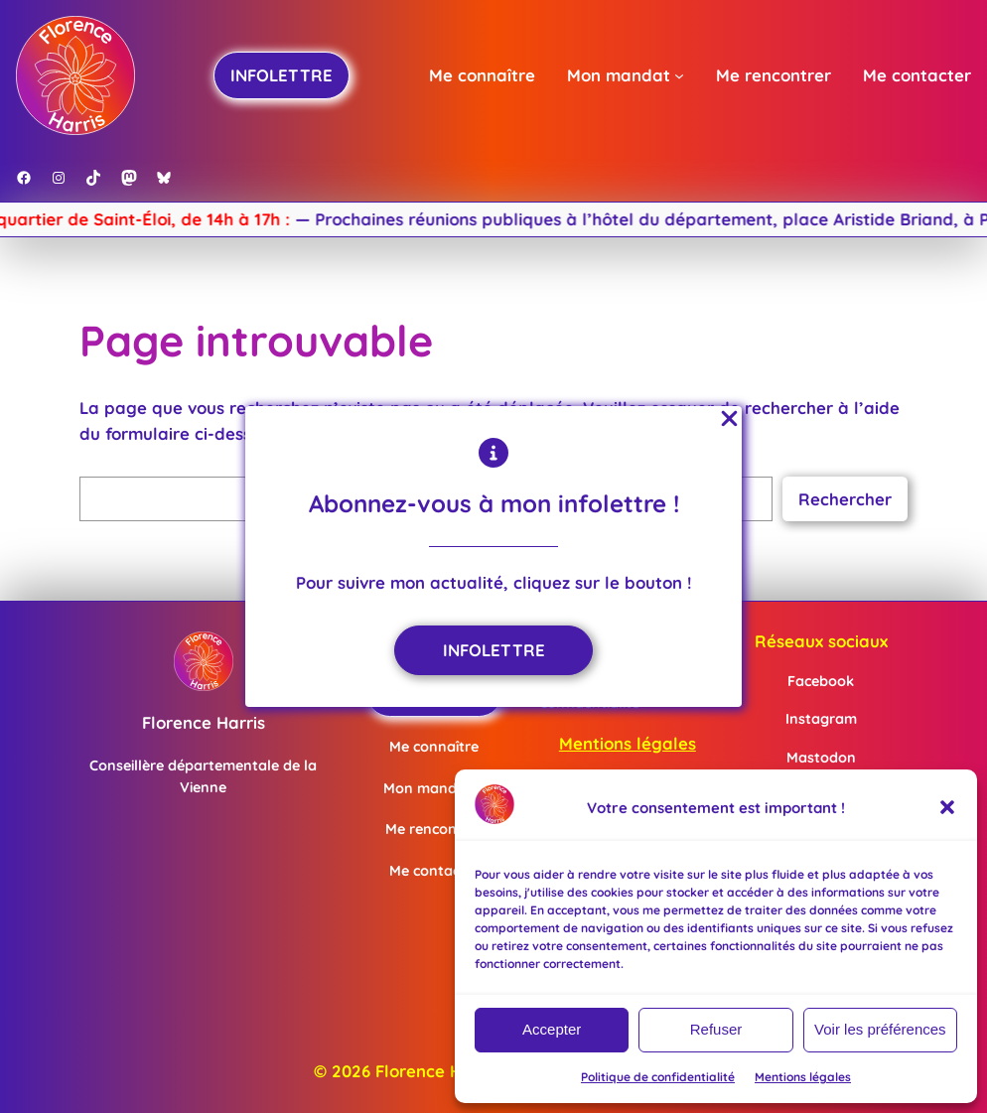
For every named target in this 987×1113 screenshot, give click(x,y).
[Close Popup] (729, 420)
